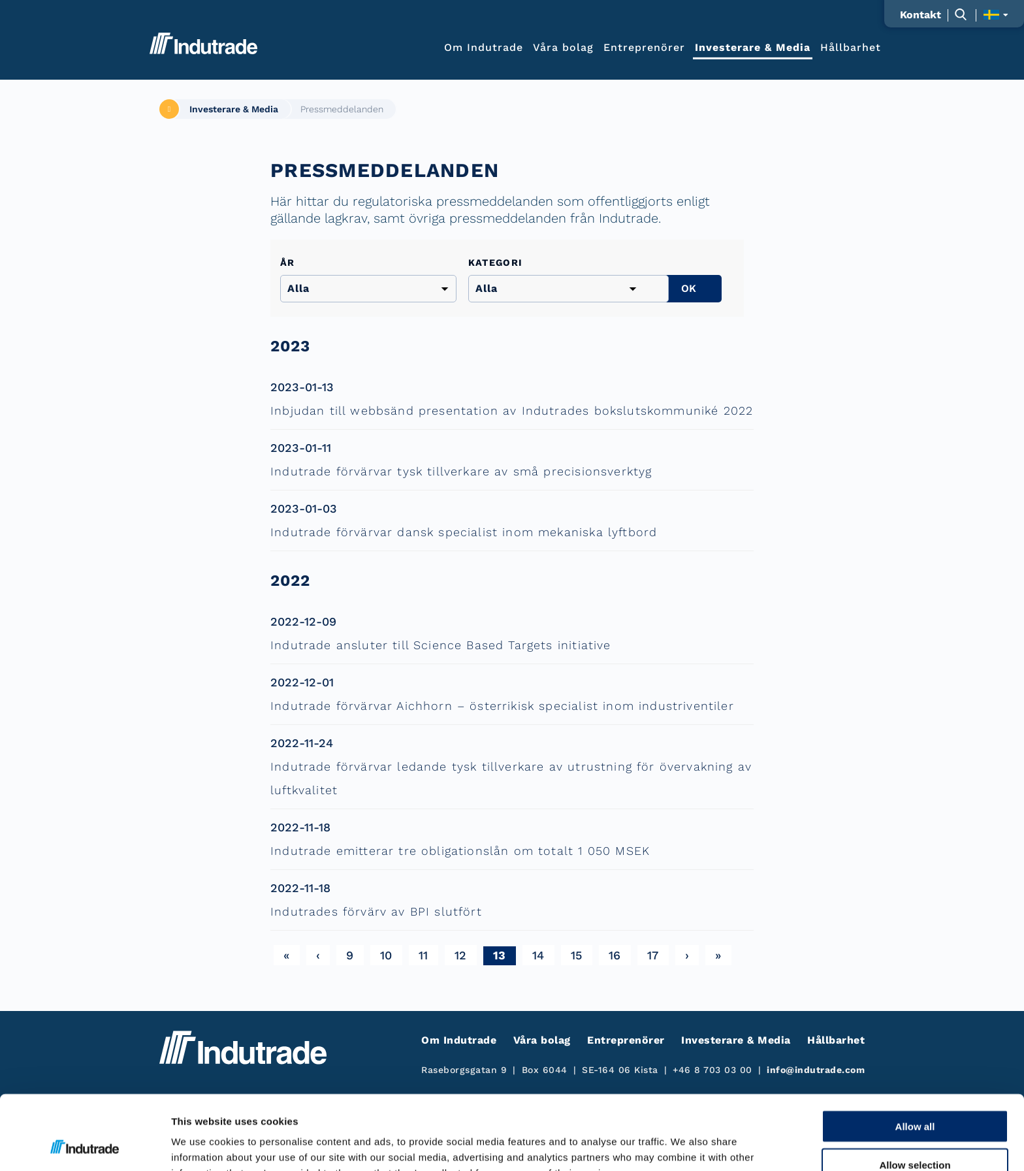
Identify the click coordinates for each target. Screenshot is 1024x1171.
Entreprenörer (644, 46)
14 (538, 955)
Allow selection (914, 1094)
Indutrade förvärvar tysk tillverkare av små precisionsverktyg (461, 471)
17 (653, 955)
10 (386, 955)
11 (423, 955)
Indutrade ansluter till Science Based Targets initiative (440, 645)
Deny (915, 1133)
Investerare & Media (752, 46)
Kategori (495, 262)
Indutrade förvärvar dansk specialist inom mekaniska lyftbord (463, 532)
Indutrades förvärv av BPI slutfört (376, 911)
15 (577, 955)
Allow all (915, 1056)
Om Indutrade (483, 46)
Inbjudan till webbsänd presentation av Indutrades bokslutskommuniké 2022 (511, 410)
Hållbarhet (850, 46)
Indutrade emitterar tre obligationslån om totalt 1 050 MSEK (460, 851)
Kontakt (920, 15)
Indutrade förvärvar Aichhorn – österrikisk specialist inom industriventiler (502, 706)
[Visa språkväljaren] (995, 14)
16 (615, 955)
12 (461, 955)
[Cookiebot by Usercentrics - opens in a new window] (84, 1145)
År (287, 262)
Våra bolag (563, 46)
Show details (685, 1145)
